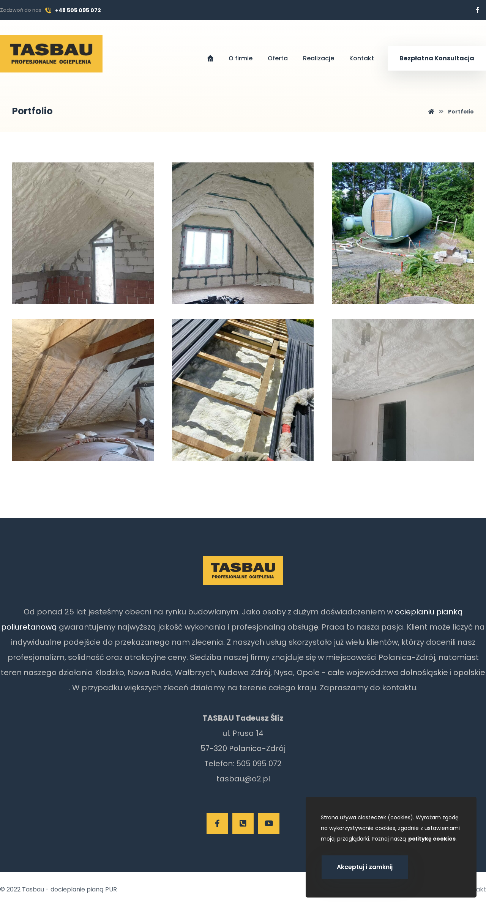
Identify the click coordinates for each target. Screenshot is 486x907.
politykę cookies (432, 838)
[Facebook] (478, 10)
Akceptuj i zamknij (365, 867)
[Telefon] (243, 823)
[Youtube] (268, 823)
